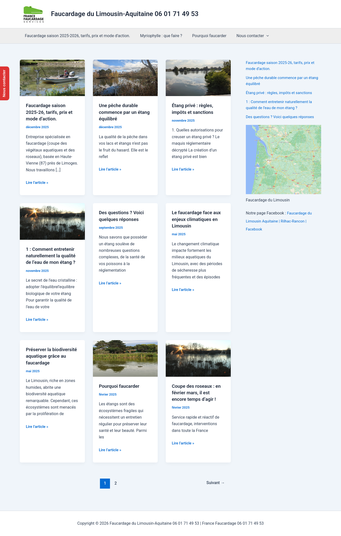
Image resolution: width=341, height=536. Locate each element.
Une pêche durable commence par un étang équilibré (120, 111)
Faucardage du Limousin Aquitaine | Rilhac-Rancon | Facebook (279, 221)
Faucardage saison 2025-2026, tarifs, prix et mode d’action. (76, 35)
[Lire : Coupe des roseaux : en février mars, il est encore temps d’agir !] (198, 364)
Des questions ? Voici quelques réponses (282, 116)
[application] (259, 35)
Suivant (214, 489)
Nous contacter (246, 35)
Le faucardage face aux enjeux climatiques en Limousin (198, 218)
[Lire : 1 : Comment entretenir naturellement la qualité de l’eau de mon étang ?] (52, 220)
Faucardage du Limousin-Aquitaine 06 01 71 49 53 (124, 14)
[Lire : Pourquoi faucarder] (125, 364)
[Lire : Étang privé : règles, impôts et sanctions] (198, 77)
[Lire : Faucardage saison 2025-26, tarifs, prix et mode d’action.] (52, 77)
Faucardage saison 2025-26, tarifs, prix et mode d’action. (51, 111)
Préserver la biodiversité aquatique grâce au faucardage (51, 361)
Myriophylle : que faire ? (158, 35)
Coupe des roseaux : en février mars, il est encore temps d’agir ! (198, 398)
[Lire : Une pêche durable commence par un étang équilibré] (125, 77)
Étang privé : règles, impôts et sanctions (281, 92)
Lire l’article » (38, 182)
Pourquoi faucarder (204, 35)
